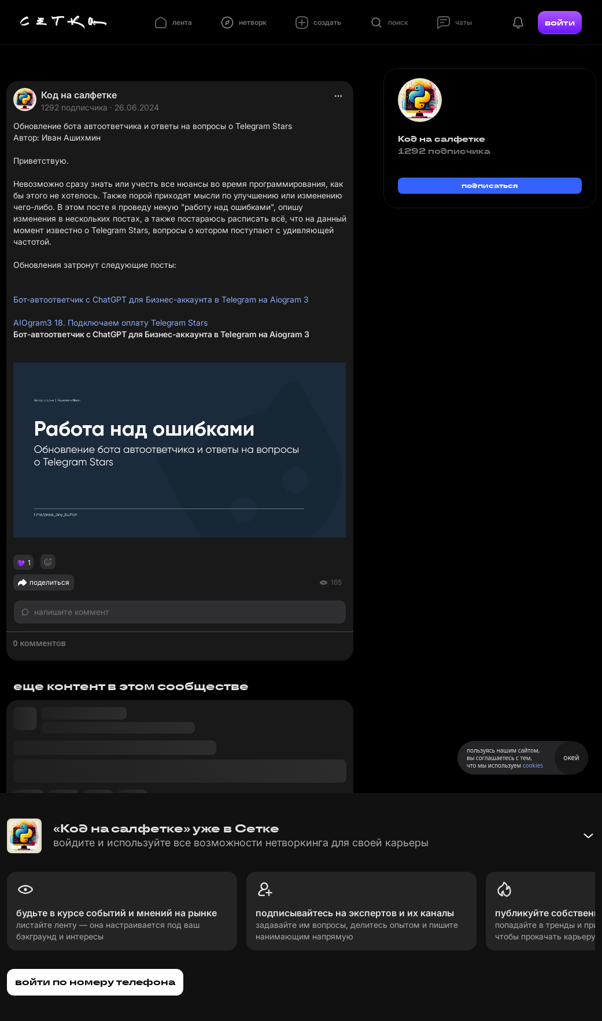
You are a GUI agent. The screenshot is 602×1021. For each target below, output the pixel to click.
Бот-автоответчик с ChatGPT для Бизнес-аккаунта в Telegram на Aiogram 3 (161, 299)
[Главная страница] (63, 23)
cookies (533, 765)
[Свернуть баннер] (588, 836)
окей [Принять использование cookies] (571, 757)
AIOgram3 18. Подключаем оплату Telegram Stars (110, 322)
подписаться (489, 185)
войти (560, 22)
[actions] (338, 96)
